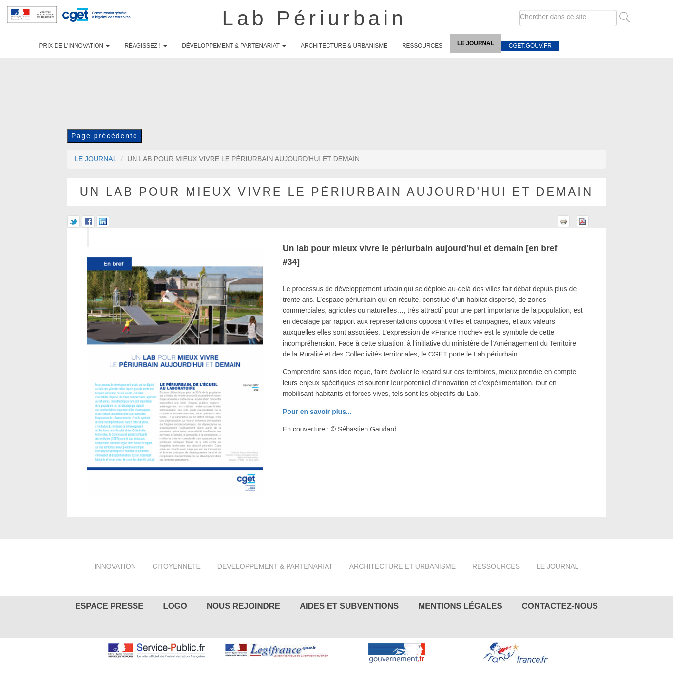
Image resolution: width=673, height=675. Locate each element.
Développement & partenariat (234, 45)
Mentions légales (460, 606)
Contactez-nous (560, 606)
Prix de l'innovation (74, 45)
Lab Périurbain (314, 18)
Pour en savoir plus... (317, 411)
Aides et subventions (349, 606)
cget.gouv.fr (530, 45)
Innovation (115, 566)
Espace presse (109, 606)
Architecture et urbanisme (402, 566)
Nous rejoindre (243, 606)
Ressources (422, 45)
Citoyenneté (177, 566)
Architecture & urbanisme (344, 45)
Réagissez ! (145, 45)
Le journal (475, 43)
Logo (175, 606)
